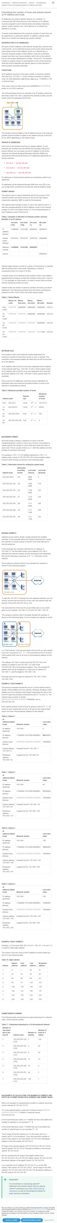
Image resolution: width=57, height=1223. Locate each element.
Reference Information (19, 3)
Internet (31, 3)
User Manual (6, 3)
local (49, 177)
